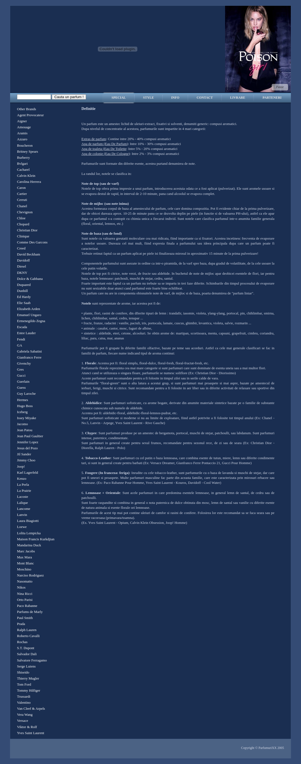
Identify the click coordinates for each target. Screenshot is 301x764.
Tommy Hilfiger (28, 690)
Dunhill (22, 291)
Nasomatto (24, 581)
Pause (280, 87)
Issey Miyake (26, 418)
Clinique (23, 236)
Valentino (24, 702)
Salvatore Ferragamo (32, 660)
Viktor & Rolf (27, 727)
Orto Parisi (25, 600)
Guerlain (23, 381)
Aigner (22, 121)
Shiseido (23, 672)
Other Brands (26, 109)
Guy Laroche (26, 393)
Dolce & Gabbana (30, 279)
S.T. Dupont (25, 648)
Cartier (22, 194)
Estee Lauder (26, 333)
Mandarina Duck (29, 545)
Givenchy (24, 363)
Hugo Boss (25, 406)
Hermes (22, 400)
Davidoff (23, 260)
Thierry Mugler (28, 678)
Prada (21, 624)
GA (19, 345)
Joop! (21, 466)
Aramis (22, 133)
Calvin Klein (26, 176)
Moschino (24, 569)
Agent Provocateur (30, 115)
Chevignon (25, 212)
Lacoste (22, 497)
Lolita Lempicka (29, 533)
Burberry (23, 157)
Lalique (22, 503)
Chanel (22, 206)
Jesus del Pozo (27, 448)
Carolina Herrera (29, 182)
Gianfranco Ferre (29, 357)
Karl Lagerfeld (27, 472)
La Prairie (24, 490)
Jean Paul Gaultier (30, 436)
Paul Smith (25, 618)
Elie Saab (23, 303)
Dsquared (24, 285)
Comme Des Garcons (32, 242)
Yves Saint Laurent (30, 733)
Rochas (22, 642)
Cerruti (22, 200)
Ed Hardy (24, 297)
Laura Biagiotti (28, 521)
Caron (21, 188)
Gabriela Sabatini (29, 351)
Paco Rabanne (27, 606)
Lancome (23, 509)
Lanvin (22, 515)
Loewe (22, 527)
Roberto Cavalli (28, 636)
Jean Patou (24, 430)
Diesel (21, 266)
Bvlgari (22, 163)
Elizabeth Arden (28, 309)
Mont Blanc (25, 563)
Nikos (21, 587)
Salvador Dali (27, 654)
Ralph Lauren (26, 630)
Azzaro (22, 139)
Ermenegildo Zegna (31, 321)
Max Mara (24, 557)
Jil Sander (24, 454)
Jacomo (22, 424)
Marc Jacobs (26, 551)
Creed (21, 248)
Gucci (21, 375)
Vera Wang (25, 714)
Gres (20, 369)
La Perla (23, 484)
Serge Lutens (26, 666)
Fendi (21, 339)
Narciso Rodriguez (30, 575)
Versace (22, 720)
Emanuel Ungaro (29, 315)
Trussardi (23, 696)
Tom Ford (24, 684)
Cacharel (23, 169)
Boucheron (25, 145)
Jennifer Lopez (27, 442)
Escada (22, 327)
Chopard (23, 224)
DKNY (22, 273)
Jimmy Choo (26, 460)
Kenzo (21, 478)
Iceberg (22, 412)
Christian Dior (27, 230)
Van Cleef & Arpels (31, 708)
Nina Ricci (24, 594)
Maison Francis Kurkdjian (35, 539)
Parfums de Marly (30, 612)
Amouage (24, 127)
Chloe (21, 218)
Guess (21, 387)
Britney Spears (27, 151)
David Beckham (28, 254)
